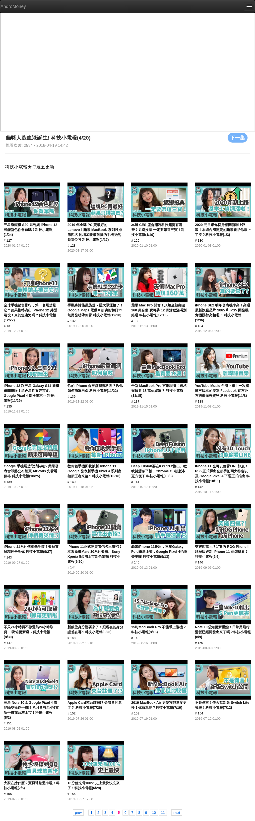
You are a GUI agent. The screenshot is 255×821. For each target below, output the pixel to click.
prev (78, 813)
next (176, 813)
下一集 (237, 137)
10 (154, 813)
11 (163, 813)
